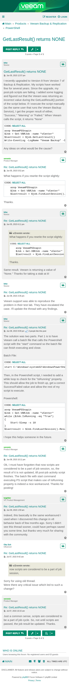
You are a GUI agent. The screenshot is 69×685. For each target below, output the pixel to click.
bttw (6, 63)
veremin (7, 159)
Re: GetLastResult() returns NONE (25, 167)
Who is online (12, 650)
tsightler (7, 498)
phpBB (25, 677)
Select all (19, 126)
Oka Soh (7, 545)
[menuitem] (62, 17)
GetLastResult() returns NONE (34, 39)
